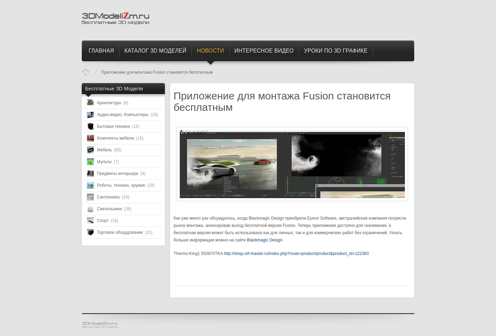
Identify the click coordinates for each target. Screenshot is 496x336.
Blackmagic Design (264, 240)
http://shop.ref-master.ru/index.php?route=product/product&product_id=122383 (296, 253)
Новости (85, 72)
